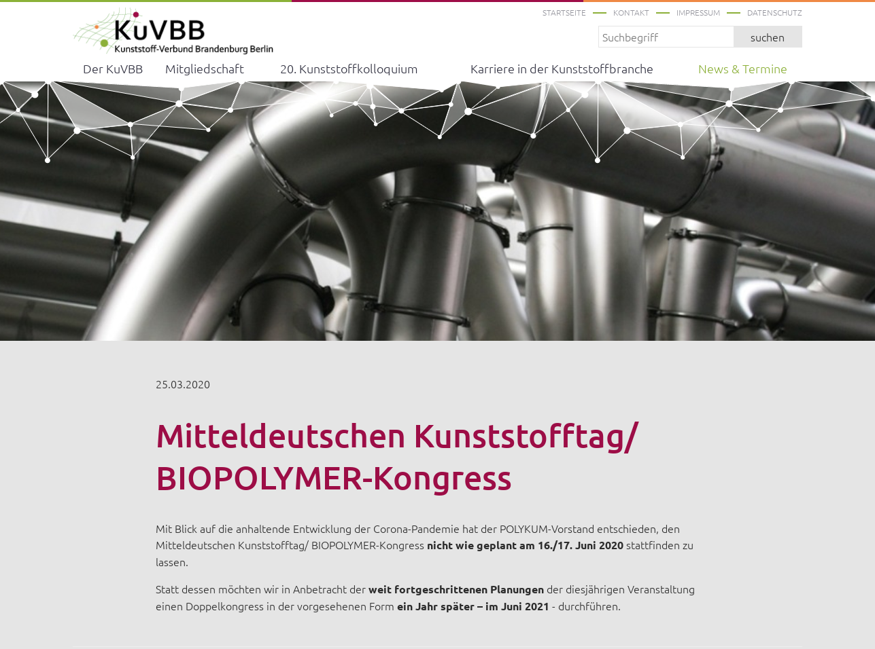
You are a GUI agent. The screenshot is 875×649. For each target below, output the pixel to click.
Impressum (698, 12)
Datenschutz (774, 12)
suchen (768, 36)
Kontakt (631, 12)
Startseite (564, 12)
